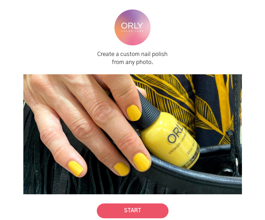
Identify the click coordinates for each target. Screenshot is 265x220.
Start (132, 210)
